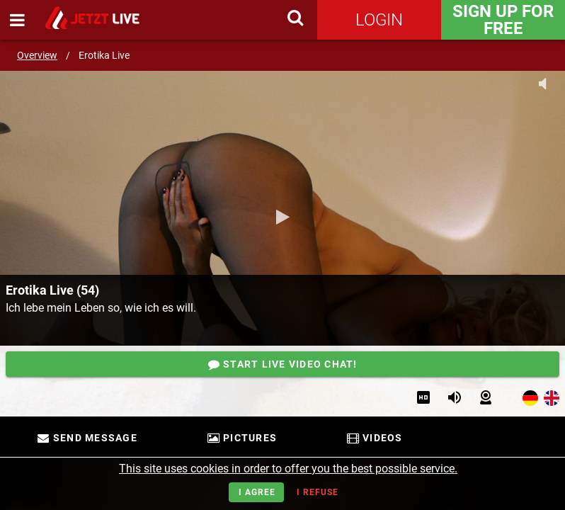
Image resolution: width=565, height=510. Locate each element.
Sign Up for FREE (503, 19)
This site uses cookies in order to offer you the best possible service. (288, 468)
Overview (37, 55)
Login (379, 20)
